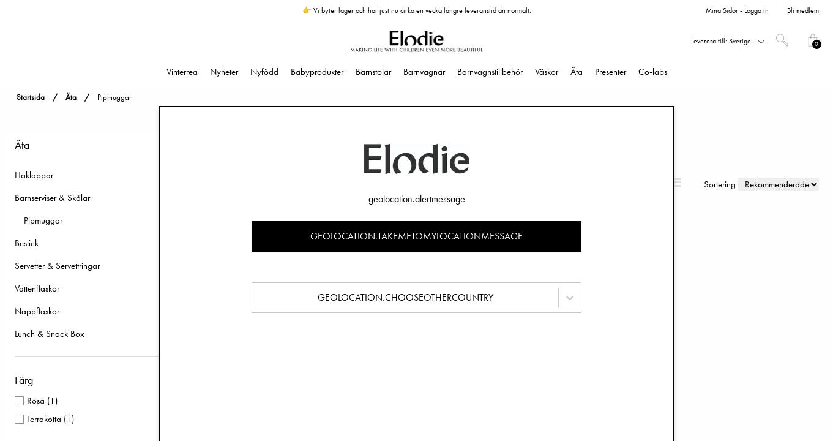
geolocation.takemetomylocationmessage (416, 236)
